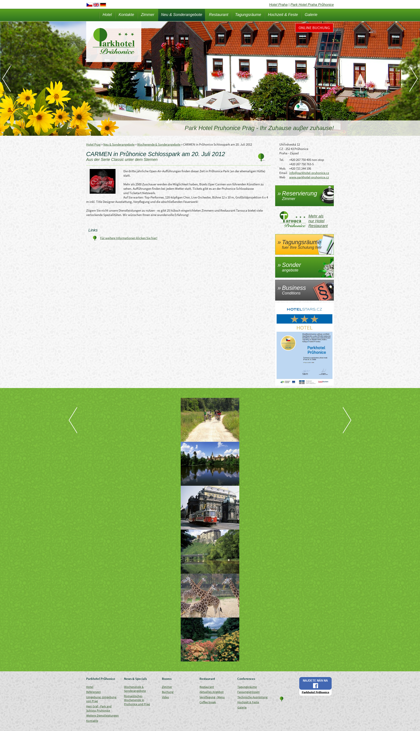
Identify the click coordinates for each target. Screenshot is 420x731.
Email (283, 173)
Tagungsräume (248, 14)
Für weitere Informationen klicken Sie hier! (128, 238)
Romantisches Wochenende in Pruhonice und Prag (137, 700)
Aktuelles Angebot (212, 692)
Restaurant (218, 14)
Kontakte (126, 14)
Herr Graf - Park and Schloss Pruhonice (99, 708)
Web (282, 177)
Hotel (107, 14)
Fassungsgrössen (248, 692)
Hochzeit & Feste (283, 14)
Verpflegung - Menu (212, 697)
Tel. (281, 160)
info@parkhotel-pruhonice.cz (309, 173)
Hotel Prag (93, 144)
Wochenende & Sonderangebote (158, 144)
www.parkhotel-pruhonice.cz (309, 177)
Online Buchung (314, 27)
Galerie (311, 14)
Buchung (167, 692)
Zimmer (147, 14)
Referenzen (93, 692)
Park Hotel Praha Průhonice (312, 5)
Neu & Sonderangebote (181, 14)
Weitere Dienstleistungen (102, 715)
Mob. (282, 168)
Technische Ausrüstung (252, 697)
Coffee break (208, 702)
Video (165, 697)
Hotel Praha (278, 5)
